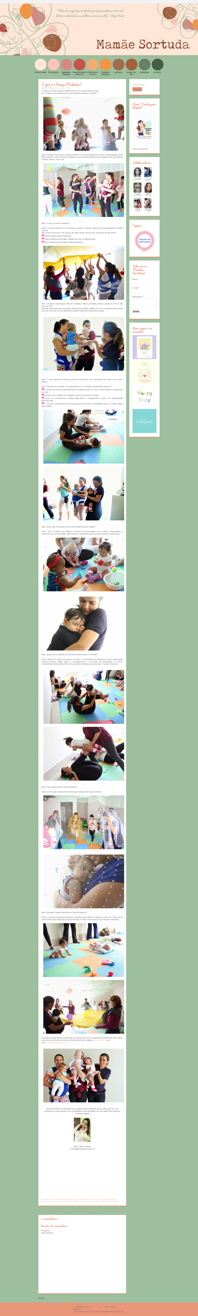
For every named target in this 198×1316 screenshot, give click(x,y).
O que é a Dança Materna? (61, 84)
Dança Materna (99, 1040)
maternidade (112, 1201)
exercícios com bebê (50, 1201)
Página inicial (82, 1211)
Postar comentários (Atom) (57, 1298)
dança (70, 1199)
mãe (60, 1201)
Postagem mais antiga (116, 1211)
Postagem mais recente (49, 1211)
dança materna (110, 1199)
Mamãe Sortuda (97, 1307)
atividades (64, 1199)
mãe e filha (67, 1201)
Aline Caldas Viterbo (63, 88)
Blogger (119, 1307)
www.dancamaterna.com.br (56, 1042)
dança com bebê (81, 1199)
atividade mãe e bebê (50, 1199)
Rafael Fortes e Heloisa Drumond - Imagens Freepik (103, 1309)
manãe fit (103, 1201)
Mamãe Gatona (79, 1201)
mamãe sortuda (92, 1201)
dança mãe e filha (96, 1199)
